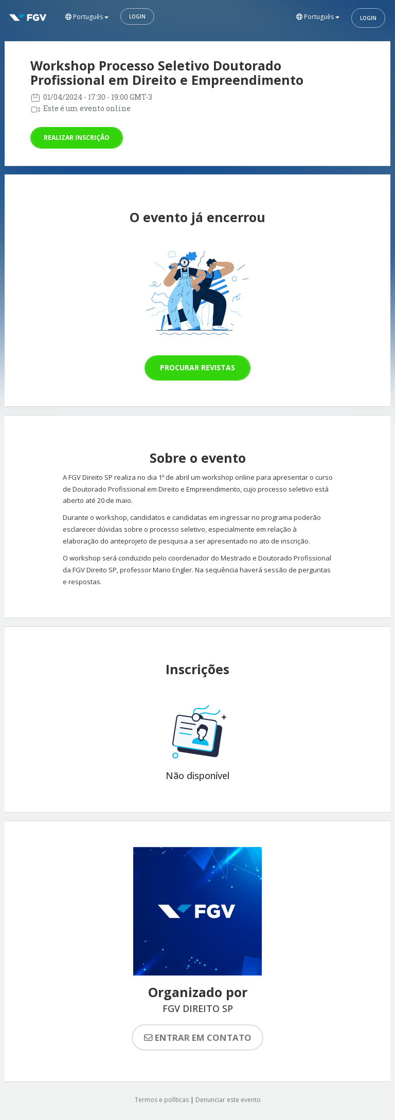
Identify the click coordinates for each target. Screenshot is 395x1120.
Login (137, 16)
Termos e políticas (162, 1099)
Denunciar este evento (228, 1099)
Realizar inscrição (77, 137)
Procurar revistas (197, 367)
